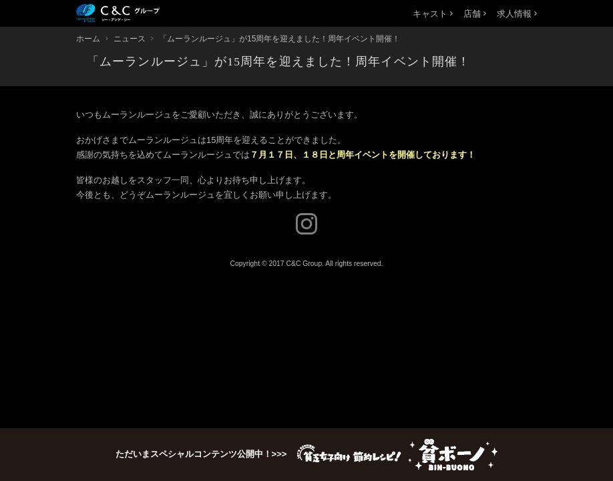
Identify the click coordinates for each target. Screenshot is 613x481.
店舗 (474, 14)
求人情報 (517, 14)
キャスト (433, 14)
